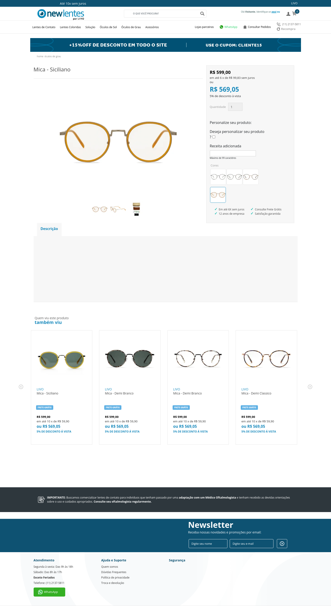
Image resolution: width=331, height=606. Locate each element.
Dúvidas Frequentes (113, 572)
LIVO (294, 3)
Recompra (286, 29)
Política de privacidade (115, 577)
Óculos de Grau (131, 27)
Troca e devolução (112, 583)
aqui (273, 11)
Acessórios (152, 27)
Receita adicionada (225, 146)
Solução (90, 27)
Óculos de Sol (108, 27)
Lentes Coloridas (70, 27)
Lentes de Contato (44, 27)
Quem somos (109, 567)
